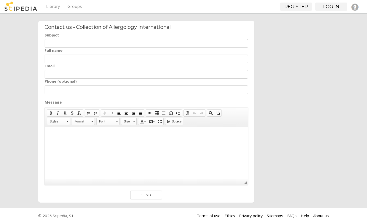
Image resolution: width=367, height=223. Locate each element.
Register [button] (296, 6)
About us (321, 215)
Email (50, 65)
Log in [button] (331, 6)
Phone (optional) (61, 81)
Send (146, 194)
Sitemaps (275, 215)
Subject (52, 35)
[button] (50, 113)
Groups (75, 6)
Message (53, 102)
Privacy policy (251, 215)
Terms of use (208, 215)
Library (53, 6)
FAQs (292, 215)
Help (305, 215)
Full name (53, 50)
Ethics (230, 215)
